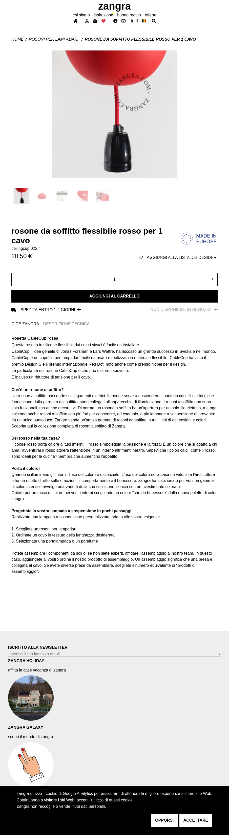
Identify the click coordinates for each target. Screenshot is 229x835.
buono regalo (129, 15)
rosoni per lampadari (57, 529)
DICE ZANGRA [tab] (25, 324)
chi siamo (81, 15)
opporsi (164, 820)
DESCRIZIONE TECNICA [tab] (66, 324)
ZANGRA (114, 6)
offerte (150, 15)
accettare (195, 820)
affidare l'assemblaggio (145, 553)
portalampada (58, 541)
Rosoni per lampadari (54, 39)
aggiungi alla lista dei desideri (178, 257)
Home (17, 39)
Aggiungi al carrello (114, 296)
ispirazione (103, 15)
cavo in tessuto (51, 535)
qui (30, 426)
